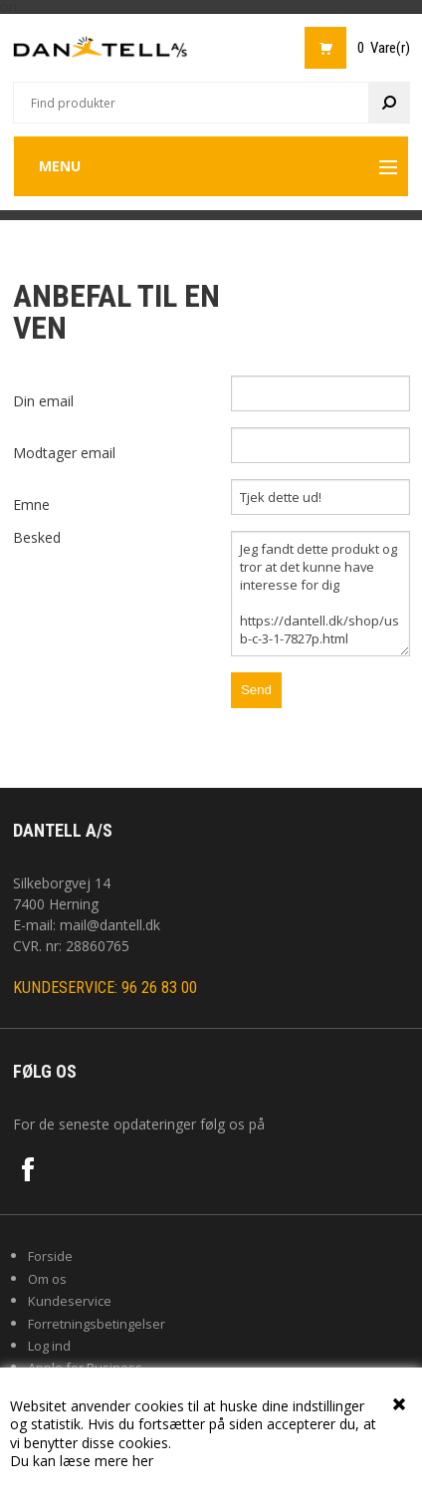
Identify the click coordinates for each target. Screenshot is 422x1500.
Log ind (49, 1346)
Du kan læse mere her (81, 1460)
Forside (50, 1256)
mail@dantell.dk (110, 924)
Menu (60, 165)
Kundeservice (69, 1301)
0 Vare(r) (383, 48)
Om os (47, 1279)
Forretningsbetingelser (96, 1324)
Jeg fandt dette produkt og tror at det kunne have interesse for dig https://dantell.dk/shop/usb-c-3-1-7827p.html (320, 593)
